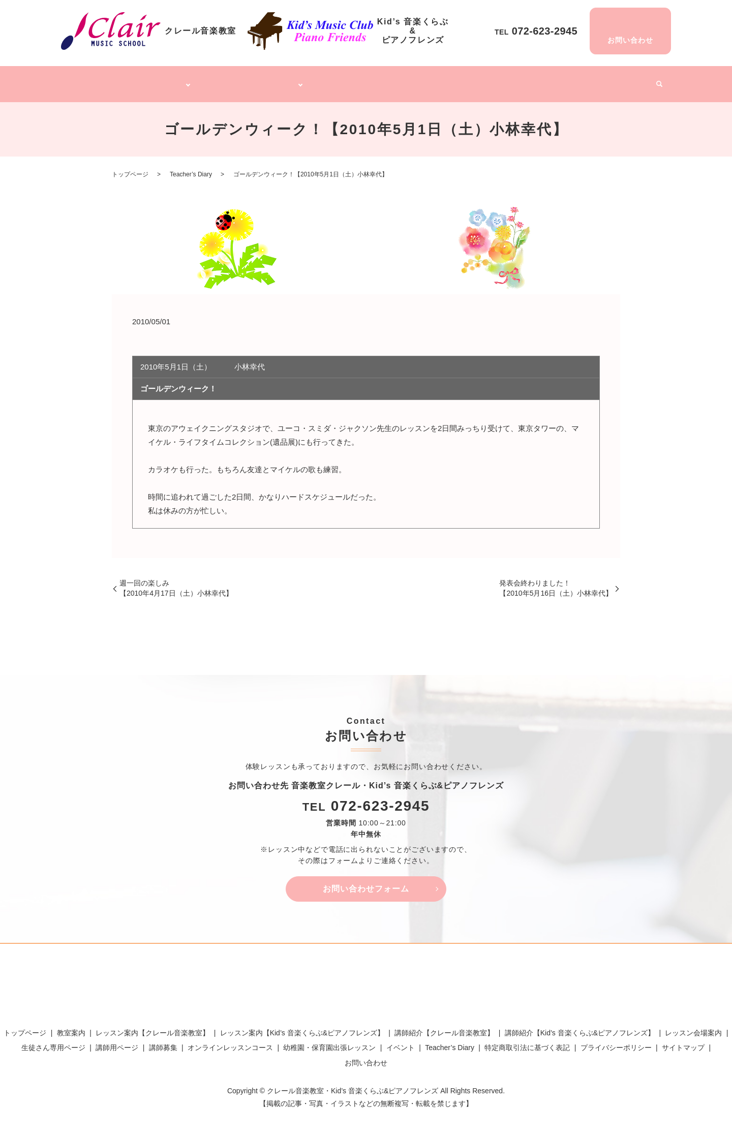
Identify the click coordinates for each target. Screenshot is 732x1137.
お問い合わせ (366, 1057)
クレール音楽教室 (155, 80)
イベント (629, 80)
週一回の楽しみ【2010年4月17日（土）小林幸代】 (176, 582)
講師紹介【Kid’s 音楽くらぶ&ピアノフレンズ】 (580, 1027)
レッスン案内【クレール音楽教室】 (152, 1027)
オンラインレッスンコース (366, 80)
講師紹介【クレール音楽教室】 (444, 1027)
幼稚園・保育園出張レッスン (463, 80)
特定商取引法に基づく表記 (527, 1042)
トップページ (97, 80)
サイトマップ (683, 1042)
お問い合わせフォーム (366, 882)
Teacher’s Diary (580, 80)
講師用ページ (117, 1042)
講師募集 (531, 80)
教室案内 (71, 1027)
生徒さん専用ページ (53, 1042)
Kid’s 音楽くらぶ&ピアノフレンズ (254, 80)
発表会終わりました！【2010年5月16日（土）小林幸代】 (556, 582)
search (655, 81)
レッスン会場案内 (693, 1027)
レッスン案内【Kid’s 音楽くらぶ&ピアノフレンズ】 (302, 1027)
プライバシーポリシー (616, 1042)
